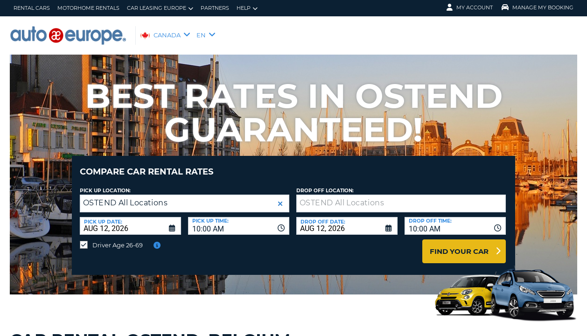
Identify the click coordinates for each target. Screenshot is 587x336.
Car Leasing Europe (160, 8)
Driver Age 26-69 (117, 238)
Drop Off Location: (325, 184)
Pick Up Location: (105, 184)
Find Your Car (459, 244)
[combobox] (238, 219)
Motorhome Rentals (88, 8)
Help (247, 8)
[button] (280, 197)
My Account (470, 7)
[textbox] (401, 196)
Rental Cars (32, 8)
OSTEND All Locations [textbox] (125, 195)
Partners (215, 8)
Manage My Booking (537, 7)
